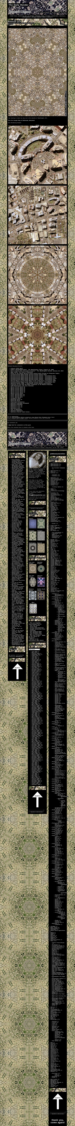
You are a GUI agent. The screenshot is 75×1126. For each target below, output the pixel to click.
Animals (53, 481)
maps (33, 417)
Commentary (54, 520)
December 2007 (36, 720)
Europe (57, 881)
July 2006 (34, 737)
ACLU (52, 471)
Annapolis (58, 749)
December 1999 (36, 784)
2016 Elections (55, 470)
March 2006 (35, 741)
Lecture (53, 587)
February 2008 (36, 718)
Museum (53, 935)
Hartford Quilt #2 (16, 525)
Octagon (57, 1036)
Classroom (53, 518)
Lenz (53, 1024)
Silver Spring (58, 756)
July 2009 (34, 700)
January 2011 (35, 682)
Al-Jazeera (55, 944)
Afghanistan (58, 877)
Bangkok (57, 855)
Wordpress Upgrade (56, 1082)
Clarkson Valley (59, 770)
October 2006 (35, 734)
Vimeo (52, 1068)
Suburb (52, 417)
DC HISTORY (31, 16)
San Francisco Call (57, 983)
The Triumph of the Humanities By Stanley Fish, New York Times (18, 635)
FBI (51, 547)
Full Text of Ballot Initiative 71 (17, 583)
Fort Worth (58, 851)
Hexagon (22, 418)
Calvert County (59, 752)
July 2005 (34, 749)
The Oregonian (56, 987)
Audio (52, 495)
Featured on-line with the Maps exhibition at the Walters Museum (32, 384)
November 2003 (36, 769)
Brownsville (58, 848)
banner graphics (55, 499)
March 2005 (35, 753)
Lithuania (60, 889)
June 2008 (34, 713)
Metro (40, 417)
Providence (58, 830)
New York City (59, 793)
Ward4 (56, 698)
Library (52, 589)
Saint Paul (58, 765)
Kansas (54, 738)
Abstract (54, 1021)
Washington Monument (61, 680)
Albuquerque (58, 790)
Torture (52, 1060)
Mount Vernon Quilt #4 (18, 389)
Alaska (54, 596)
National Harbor (59, 755)
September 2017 (36, 654)
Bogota (63, 918)
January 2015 (35, 665)
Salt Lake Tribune (57, 982)
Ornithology (54, 1009)
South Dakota (56, 833)
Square (57, 1039)
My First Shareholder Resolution (17, 585)
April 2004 (34, 765)
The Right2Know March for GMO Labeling (18, 598)
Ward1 (56, 695)
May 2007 (34, 727)
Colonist (31, 447)
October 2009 (35, 697)
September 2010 (36, 686)
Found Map (54, 550)
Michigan (54, 761)
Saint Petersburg (59, 718)
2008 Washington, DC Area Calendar (22, 385)
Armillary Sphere (56, 486)
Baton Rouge (58, 744)
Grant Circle (58, 663)
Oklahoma (54, 816)
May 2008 (34, 714)
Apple (52, 488)
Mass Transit (54, 927)
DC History (54, 530)
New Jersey (55, 787)
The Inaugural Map (36, 631)
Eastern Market (59, 655)
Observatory (58, 685)
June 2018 (34, 651)
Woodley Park (59, 709)
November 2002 (36, 781)
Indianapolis (58, 735)
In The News (54, 580)
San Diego (58, 623)
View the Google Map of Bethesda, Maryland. (21, 120)
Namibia (57, 905)
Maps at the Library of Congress (37, 636)
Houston (57, 852)
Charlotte (57, 810)
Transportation (55, 1061)
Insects (53, 581)
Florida (54, 714)
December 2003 (36, 768)
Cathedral (57, 645)
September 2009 (36, 698)
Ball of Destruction (36, 634)
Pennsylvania (55, 823)
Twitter (52, 1063)
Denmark (60, 883)
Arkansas (54, 601)
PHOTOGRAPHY (27, 17)
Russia (57, 908)
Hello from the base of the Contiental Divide (18, 641)
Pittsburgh (58, 826)
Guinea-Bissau (59, 894)
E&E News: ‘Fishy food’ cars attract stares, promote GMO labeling (18, 592)
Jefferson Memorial (60, 673)
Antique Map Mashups (37, 627)
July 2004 (34, 762)
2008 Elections (55, 464)
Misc (53, 1028)
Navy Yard (58, 684)
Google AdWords (55, 561)
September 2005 (36, 747)
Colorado (54, 632)
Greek (52, 568)
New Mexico (55, 789)
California (55, 604)
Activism (53, 472)
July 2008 (34, 712)
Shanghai (60, 880)
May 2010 (34, 690)
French (52, 551)
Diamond (57, 1031)
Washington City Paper (58, 993)
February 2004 (36, 766)
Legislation (55, 533)
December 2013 (36, 669)
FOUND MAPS (55, 16)
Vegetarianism (54, 1066)
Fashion (53, 545)
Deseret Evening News (58, 955)
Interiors (53, 583)
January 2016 (35, 663)
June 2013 (34, 672)
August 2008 (35, 711)
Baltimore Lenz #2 (16, 407)
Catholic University (60, 647)
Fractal (54, 1022)
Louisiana (54, 743)
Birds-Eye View (55, 503)
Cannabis (54, 474)
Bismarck (57, 813)
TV (51, 1062)
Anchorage (58, 597)
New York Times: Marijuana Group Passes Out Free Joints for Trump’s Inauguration (18, 517)
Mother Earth (55, 1029)
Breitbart (54, 949)
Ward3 (56, 697)
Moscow (60, 909)
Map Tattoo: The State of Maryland (22, 372)
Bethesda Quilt (14, 21)
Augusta (57, 747)
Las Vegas (58, 784)
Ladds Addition (60, 822)
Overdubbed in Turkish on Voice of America (18, 587)
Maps (53, 534)
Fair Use (54, 447)
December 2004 (36, 756)
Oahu (56, 724)
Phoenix (57, 599)
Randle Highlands (60, 686)
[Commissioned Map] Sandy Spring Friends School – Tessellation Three (34, 378)
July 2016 (34, 661)
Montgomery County (46, 417)
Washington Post (56, 1001)
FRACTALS (62, 16)
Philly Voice (55, 979)
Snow (53, 1077)
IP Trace (53, 584)
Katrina (57, 1075)
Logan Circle (58, 669)
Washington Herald (57, 998)
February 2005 (36, 754)
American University (58, 643)
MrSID (52, 933)
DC (53, 640)
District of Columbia (40, 447)
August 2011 (35, 675)
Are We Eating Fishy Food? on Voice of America (17, 589)
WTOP (53, 1005)
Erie (56, 824)
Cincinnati (58, 815)
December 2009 (36, 695)
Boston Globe (56, 948)
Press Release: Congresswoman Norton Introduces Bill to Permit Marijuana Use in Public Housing (18, 461)
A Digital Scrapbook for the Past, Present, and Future (52, 12)
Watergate (57, 707)
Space (53, 835)
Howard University (60, 665)
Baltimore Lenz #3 (16, 405)
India (56, 895)
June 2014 (34, 667)
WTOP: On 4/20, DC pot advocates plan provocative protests (18, 500)
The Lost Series (35, 625)
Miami (56, 716)
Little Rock (58, 602)
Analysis (53, 480)
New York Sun (56, 968)
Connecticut (55, 638)
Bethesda (23, 417)
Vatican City (58, 922)
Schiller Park (58, 732)
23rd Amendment (56, 532)
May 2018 (34, 652)
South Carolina (56, 831)
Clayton (57, 771)
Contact (62, 447)
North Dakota (55, 812)
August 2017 (35, 655)
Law (52, 586)
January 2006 (35, 743)
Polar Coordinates (60, 1037)
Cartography (54, 512)
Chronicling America (56, 517)
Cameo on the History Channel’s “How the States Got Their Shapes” (18, 632)
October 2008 (35, 709)
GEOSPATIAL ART (22, 16)
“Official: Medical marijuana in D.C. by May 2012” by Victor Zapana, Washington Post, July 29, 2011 (17, 615)
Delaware (54, 712)
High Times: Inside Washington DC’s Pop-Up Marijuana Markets (18, 465)
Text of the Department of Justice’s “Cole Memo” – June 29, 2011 (18, 606)
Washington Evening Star (59, 995)
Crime (52, 526)
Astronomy (53, 493)
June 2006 (34, 738)
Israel (56, 898)
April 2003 (34, 776)
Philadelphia (58, 825)
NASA (52, 938)
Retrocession (55, 535)
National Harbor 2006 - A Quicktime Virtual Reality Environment (31, 383)
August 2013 (35, 671)
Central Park (63, 801)
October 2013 (35, 670)
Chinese (53, 516)
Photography (54, 1012)
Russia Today (56, 980)
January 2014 (35, 668)
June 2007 (34, 726)
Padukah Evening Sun (58, 973)
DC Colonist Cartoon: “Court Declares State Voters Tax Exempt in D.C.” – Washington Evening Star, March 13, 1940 (18, 602)
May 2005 (34, 751)
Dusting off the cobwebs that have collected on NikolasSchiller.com (17, 569)
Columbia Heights (60, 650)
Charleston (58, 872)
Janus (53, 1023)
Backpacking (54, 498)
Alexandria (58, 864)
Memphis (57, 844)
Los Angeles (58, 607)
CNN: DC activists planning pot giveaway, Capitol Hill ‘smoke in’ (18, 508)
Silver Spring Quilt (17, 397)
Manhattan (61, 798)
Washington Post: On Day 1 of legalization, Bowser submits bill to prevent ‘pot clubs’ (18, 565)
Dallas (57, 849)
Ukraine (57, 921)
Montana (54, 779)
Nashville (57, 845)
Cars (52, 511)
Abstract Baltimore (17, 410)
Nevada (54, 783)
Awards (53, 497)
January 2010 (35, 694)
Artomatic (53, 492)
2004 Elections (55, 463)
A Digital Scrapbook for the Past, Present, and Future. (47, 445)
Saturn (57, 840)
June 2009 (34, 701)
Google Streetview (56, 565)
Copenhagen (64, 884)
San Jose (57, 631)
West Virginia (56, 871)
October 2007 (35, 722)
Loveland (57, 637)
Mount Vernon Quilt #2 (18, 392)
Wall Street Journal (57, 991)
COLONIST (47, 16)
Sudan (57, 920)
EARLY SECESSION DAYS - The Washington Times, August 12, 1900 (32, 369)
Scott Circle (58, 690)
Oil (51, 1008)
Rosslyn (57, 868)
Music (52, 936)
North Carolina (56, 809)
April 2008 (34, 715)
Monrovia (57, 904)
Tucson (57, 600)
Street (52, 1053)
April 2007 (34, 728)
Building (53, 507)
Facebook (53, 543)
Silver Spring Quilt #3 (18, 394)
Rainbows (54, 1076)
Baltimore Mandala (16, 404)
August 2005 (35, 748)
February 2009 (36, 705)
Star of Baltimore (16, 409)
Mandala (54, 1026)
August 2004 (35, 761)
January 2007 (35, 731)
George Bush (54, 555)
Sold (52, 1044)
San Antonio (58, 853)
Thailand (54, 854)
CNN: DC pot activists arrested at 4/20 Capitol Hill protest (18, 493)
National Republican (57, 967)
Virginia (54, 863)
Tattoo (52, 1057)
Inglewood (61, 611)
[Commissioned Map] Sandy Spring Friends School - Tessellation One (33, 382)
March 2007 (35, 729)
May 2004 (34, 764)
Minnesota (55, 763)
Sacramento (58, 622)
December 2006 (36, 732)
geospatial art (28, 417)
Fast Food (53, 546)
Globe (56, 1033)
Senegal (57, 910)
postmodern (54, 1015)
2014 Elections (55, 465)
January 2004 (35, 767)
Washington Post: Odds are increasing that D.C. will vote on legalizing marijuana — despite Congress (18, 576)
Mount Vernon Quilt (17, 393)
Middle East (58, 901)
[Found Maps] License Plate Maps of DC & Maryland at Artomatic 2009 (33, 380)
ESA (52, 542)
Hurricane (54, 1073)
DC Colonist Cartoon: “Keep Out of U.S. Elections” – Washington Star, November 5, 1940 (18, 620)
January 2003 (35, 779)
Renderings (47, 418)
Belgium (60, 882)
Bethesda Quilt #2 (16, 399)
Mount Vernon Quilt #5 (18, 388)
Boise (56, 727)
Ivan (56, 1074)
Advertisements (55, 478)
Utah (53, 856)
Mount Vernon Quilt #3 (18, 390)
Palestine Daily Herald (58, 974)
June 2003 (34, 774)
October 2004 (35, 758)
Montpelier (58, 862)
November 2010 (36, 684)
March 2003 (35, 777)
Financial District (60, 626)
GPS (52, 566)
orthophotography (55, 1010)
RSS (58, 447)
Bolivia (60, 916)
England (60, 886)
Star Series (55, 1040)
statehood (53, 1049)
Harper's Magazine (57, 960)
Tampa (57, 720)
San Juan (57, 828)
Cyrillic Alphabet (55, 527)
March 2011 (35, 680)
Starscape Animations (18, 402)
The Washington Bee (57, 988)
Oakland (57, 620)
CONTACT (49, 17)
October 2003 (35, 770)
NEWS (42, 16)
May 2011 (34, 678)
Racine (57, 875)
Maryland (37, 417)
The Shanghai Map (36, 632)
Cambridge (58, 759)
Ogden (57, 857)
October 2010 (35, 685)
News (52, 940)
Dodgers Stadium (60, 610)
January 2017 (35, 659)
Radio (52, 1018)
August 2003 (35, 772)
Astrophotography (55, 494)
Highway (53, 572)
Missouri (54, 768)
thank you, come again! (58, 1121)
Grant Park (61, 730)
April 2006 (34, 740)
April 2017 (34, 658)
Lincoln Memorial (60, 675)
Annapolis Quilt (16, 398)
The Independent (56, 986)
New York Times (56, 969)
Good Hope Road (59, 661)
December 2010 (36, 683)
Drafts (54, 523)
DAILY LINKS (54, 528)
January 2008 (35, 719)
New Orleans (58, 745)
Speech (52, 1046)
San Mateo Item (56, 984)
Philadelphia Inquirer (58, 978)
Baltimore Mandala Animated (20, 403)
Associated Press (57, 947)
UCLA (59, 618)
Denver (57, 634)
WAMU (54, 992)
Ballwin (57, 769)
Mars (56, 837)
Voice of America (57, 990)
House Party (54, 577)
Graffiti (52, 567)
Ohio (53, 814)
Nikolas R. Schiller (21, 447)
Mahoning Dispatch (57, 965)
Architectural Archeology (57, 490)
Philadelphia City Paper (58, 976)
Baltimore (57, 750)
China (56, 879)
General (18, 418)
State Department (60, 691)
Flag (52, 548)
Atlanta (57, 722)
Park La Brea (61, 616)
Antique (53, 484)
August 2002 (35, 783)
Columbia (57, 832)
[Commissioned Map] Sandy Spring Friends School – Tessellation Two (33, 379)
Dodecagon (58, 1032)
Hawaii (54, 723)
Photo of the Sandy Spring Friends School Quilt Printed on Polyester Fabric (35, 373)
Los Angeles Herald (57, 963)
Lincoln (57, 782)
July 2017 (34, 656)
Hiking (52, 573)
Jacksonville (58, 715)
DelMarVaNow (55, 953)
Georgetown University (58, 660)
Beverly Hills (58, 605)
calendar (53, 508)
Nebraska (54, 781)
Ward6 (56, 700)
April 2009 (34, 703)
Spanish (53, 1045)
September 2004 (36, 760)
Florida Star (55, 957)
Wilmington (58, 713)
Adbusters (53, 477)
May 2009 (34, 702)
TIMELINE (37, 16)
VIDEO (43, 17)
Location (26, 418)
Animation (53, 483)
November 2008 (36, 708)
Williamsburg (64, 796)
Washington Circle (60, 703)
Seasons (53, 1043)
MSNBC (54, 966)
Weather (53, 1071)
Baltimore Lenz (15, 408)
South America (59, 912)
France (60, 887)
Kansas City (58, 773)
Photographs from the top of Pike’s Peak (18, 639)
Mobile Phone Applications (58, 930)
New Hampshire (56, 785)
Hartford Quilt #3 (16, 523)
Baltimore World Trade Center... (21, 412)
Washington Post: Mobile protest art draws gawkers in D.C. (18, 595)
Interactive (53, 582)
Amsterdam (64, 892)
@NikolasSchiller (57, 454)
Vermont (54, 861)
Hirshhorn (60, 671)
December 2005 (36, 744)
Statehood (55, 536)
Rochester (58, 808)
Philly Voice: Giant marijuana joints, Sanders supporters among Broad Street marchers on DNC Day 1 (18, 549)
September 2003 (36, 771)
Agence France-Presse (58, 942)
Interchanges (61, 612)
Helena (57, 780)
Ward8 (56, 702)
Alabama (54, 593)
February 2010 (36, 693)
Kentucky (54, 740)
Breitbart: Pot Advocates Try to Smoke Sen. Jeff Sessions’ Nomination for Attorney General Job (18, 530)
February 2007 (36, 730)
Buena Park (58, 606)
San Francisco (59, 624)
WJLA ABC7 (55, 1004)
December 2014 (36, 666)
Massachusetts (56, 757)
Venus (56, 842)
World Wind (54, 1083)
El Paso (57, 850)
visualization (54, 1069)
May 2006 (34, 739)
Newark (57, 788)
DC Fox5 (54, 951)
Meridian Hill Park (60, 681)
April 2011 (34, 679)
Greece (60, 888)
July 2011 (34, 676)
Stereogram (54, 1052)
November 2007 (36, 721)
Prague (57, 907)
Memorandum (54, 928)
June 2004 (34, 763)
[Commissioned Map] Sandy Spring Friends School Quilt (29, 374)
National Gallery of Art (62, 677)
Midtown (63, 805)
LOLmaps (33, 630)
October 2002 (35, 782)
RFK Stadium (58, 688)
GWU (56, 664)
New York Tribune (57, 970)
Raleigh (57, 811)
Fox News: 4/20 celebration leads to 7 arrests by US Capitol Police (18, 497)
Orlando (57, 717)
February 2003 (36, 778)
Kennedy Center (59, 667)
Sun (56, 841)
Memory (54, 1027)
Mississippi (55, 766)
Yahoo (52, 1084)
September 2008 (36, 710)
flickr (52, 549)
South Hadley (58, 760)
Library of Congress (56, 590)
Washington (55, 869)
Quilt (44, 418)
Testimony (53, 1058)
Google (52, 559)
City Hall (57, 649)
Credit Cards (54, 525)
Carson (60, 608)
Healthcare (53, 571)
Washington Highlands (58, 706)
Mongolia (57, 903)
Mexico (57, 900)
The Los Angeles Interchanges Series (35, 623)
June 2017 (34, 657)
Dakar (59, 911)
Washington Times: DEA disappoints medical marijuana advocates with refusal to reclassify (18, 544)
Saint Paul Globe (56, 981)
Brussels (57, 878)
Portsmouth (58, 786)
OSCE (52, 1011)
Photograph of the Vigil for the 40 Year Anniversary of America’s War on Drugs (18, 625)
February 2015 (36, 664)
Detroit (57, 762)
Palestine (57, 906)
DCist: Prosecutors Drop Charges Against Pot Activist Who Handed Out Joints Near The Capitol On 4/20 (18, 483)
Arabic (52, 489)
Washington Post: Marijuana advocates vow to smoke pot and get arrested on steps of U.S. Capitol (18, 504)
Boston (57, 758)
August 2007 (35, 724)
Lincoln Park (58, 668)
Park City (57, 858)
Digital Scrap (54, 540)
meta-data (53, 929)
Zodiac (52, 1086)
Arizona (54, 598)
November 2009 (36, 696)
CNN (53, 950)
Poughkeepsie (59, 807)
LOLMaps (53, 926)
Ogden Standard (56, 972)
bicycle (52, 502)
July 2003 (34, 773)
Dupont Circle (59, 654)
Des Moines (58, 737)
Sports (52, 1047)
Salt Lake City (59, 859)
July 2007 (34, 725)
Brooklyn (60, 795)
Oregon (54, 819)
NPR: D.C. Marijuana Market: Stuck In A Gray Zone (17, 487)
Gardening (53, 553)
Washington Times (57, 1003)
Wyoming (54, 923)
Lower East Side (62, 803)
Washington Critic (55, 1070)
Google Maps (54, 563)
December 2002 (36, 780)
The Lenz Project (35, 635)
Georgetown (58, 658)
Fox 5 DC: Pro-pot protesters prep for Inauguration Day (17, 521)
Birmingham (58, 594)
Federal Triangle (59, 657)
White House (58, 708)
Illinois (54, 728)
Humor (52, 579)
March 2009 (35, 704)
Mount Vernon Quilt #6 (18, 387)
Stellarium (53, 1051)
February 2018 (36, 653)
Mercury (57, 838)
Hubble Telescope (55, 578)
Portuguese (54, 1014)
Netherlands (61, 890)
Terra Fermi (33, 626)
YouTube (53, 1085)
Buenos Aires (63, 915)
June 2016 (34, 662)
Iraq (56, 896)
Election (53, 541)
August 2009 (35, 699)
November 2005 (36, 745)
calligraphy (54, 509)
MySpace (53, 937)
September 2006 (36, 735)
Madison (57, 874)
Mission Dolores (60, 630)
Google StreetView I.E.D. (37, 629)
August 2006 (35, 736)
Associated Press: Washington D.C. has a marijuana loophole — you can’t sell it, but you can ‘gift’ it (18, 473)
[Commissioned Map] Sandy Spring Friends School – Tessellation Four (33, 377)
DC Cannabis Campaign (58, 467)
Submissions (54, 1056)
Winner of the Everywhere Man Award (36, 639)
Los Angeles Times (57, 964)
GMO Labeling (54, 558)
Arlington (57, 865)
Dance (52, 529)
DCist (53, 952)
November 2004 (36, 757)
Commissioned (55, 521)
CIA (56, 866)
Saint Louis (58, 777)
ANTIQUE (34, 17)
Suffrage (54, 537)
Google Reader (55, 564)
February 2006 (36, 742)
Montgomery (58, 595)
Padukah (57, 742)
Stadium (53, 1048)
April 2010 (34, 691)
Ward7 (56, 701)
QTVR (52, 1017)
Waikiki (60, 725)
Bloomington (58, 734)
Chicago (57, 729)
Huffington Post (56, 962)
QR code (53, 1016)
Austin (57, 847)
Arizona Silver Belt (57, 946)
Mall (56, 670)
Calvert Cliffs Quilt (17, 368)
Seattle (57, 870)
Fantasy (53, 544)
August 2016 (35, 660)
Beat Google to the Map (57, 500)
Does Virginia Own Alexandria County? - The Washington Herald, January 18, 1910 (37, 370)
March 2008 (35, 717)
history (52, 575)
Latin (52, 585)
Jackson (57, 767)
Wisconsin (55, 873)
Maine (53, 746)
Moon (56, 839)
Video (52, 1067)
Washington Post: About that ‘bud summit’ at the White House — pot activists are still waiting (18, 554)
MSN (52, 934)
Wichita (57, 739)
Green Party (54, 570)
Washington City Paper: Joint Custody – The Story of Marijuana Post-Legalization (18, 478)
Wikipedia (53, 1080)
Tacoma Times (56, 985)
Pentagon (57, 867)
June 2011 (34, 677)
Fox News (54, 958)
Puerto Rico (55, 827)
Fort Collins (58, 636)
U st (56, 693)
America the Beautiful (18, 637)
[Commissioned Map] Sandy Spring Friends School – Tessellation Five (33, 375)
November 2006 (36, 733)
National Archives (55, 939)
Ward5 (56, 699)
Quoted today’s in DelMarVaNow (17, 573)
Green (52, 569)
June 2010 (34, 689)
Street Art (53, 1054)
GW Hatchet (55, 959)
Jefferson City (59, 772)
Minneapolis (58, 764)
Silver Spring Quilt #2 (18, 395)
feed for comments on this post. (20, 425)
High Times (55, 961)
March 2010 (35, 692)
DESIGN (39, 17)
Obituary (53, 1007)
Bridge (52, 506)
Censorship (54, 515)
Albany (57, 792)
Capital (52, 510)
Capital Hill (58, 644)
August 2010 (35, 687)
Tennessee (55, 843)
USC (59, 619)
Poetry (52, 1013)
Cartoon (53, 513)
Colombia (60, 917)
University (53, 1064)
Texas (53, 846)
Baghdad (60, 897)
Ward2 (56, 696)
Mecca (57, 899)
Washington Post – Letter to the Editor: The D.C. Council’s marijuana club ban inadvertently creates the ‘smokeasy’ (17, 560)
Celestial (53, 514)
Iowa (53, 736)
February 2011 (36, 681)
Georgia (54, 721)
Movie (52, 932)
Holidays (53, 576)
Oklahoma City (59, 818)
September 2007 (36, 723)
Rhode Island (55, 829)
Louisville (57, 741)
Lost (53, 1025)
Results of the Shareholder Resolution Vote (18, 580)
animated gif (54, 482)
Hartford (57, 639)
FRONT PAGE (13, 16)
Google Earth (54, 562)
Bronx (59, 794)
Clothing (53, 519)
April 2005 (34, 752)
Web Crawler (54, 1079)
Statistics (53, 1050)
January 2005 (35, 755)
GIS (52, 556)
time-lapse (53, 1059)
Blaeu (52, 504)
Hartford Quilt (15, 526)
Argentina (60, 913)
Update (52, 1065)
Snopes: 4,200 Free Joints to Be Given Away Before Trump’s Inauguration (18, 535)
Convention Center (60, 652)
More (56, 1035)
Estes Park (58, 635)
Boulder (57, 633)
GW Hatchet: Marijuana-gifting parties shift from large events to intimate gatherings (18, 469)
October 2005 (35, 746)
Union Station (59, 694)
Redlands (57, 621)
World (53, 876)
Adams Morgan (59, 641)
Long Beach (61, 614)
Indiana (54, 733)
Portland (57, 820)
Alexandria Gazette (57, 945)
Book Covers (54, 505)
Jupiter (57, 836)
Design (52, 539)
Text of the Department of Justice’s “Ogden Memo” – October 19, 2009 (18, 610)
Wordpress (53, 1081)
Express (57, 1002)
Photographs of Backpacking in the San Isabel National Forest (18, 643)
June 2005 (34, 750)
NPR (53, 971)
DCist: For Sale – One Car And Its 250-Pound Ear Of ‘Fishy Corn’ (18, 490)
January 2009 (35, 706)
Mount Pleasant (59, 683)
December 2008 (36, 707)
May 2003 (34, 775)
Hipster (53, 574)
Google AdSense (55, 560)
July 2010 (34, 688)
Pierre (56, 834)
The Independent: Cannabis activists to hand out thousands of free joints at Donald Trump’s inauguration (18, 539)
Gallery (52, 552)
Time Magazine (56, 989)
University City (59, 778)
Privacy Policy (49, 447)
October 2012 (35, 674)
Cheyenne (57, 924)
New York (54, 791)
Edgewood (58, 656)
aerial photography (16, 417)
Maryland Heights (60, 775)
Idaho (53, 726)
